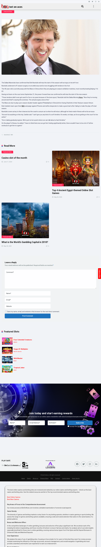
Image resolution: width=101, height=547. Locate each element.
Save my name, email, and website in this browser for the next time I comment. (33, 311)
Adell (15, 361)
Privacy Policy (44, 478)
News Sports (76, 478)
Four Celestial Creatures (23, 340)
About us (35, 478)
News (81, 97)
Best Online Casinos (13, 497)
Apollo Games (17, 351)
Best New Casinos (13, 499)
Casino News (66, 478)
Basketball (7, 135)
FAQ (52, 478)
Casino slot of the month (14, 158)
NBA (23, 106)
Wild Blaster (18, 358)
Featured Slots (8, 11)
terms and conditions (84, 426)
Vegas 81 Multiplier (21, 349)
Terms (29, 478)
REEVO (15, 342)
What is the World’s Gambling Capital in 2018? (25, 242)
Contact (57, 478)
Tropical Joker (19, 368)
